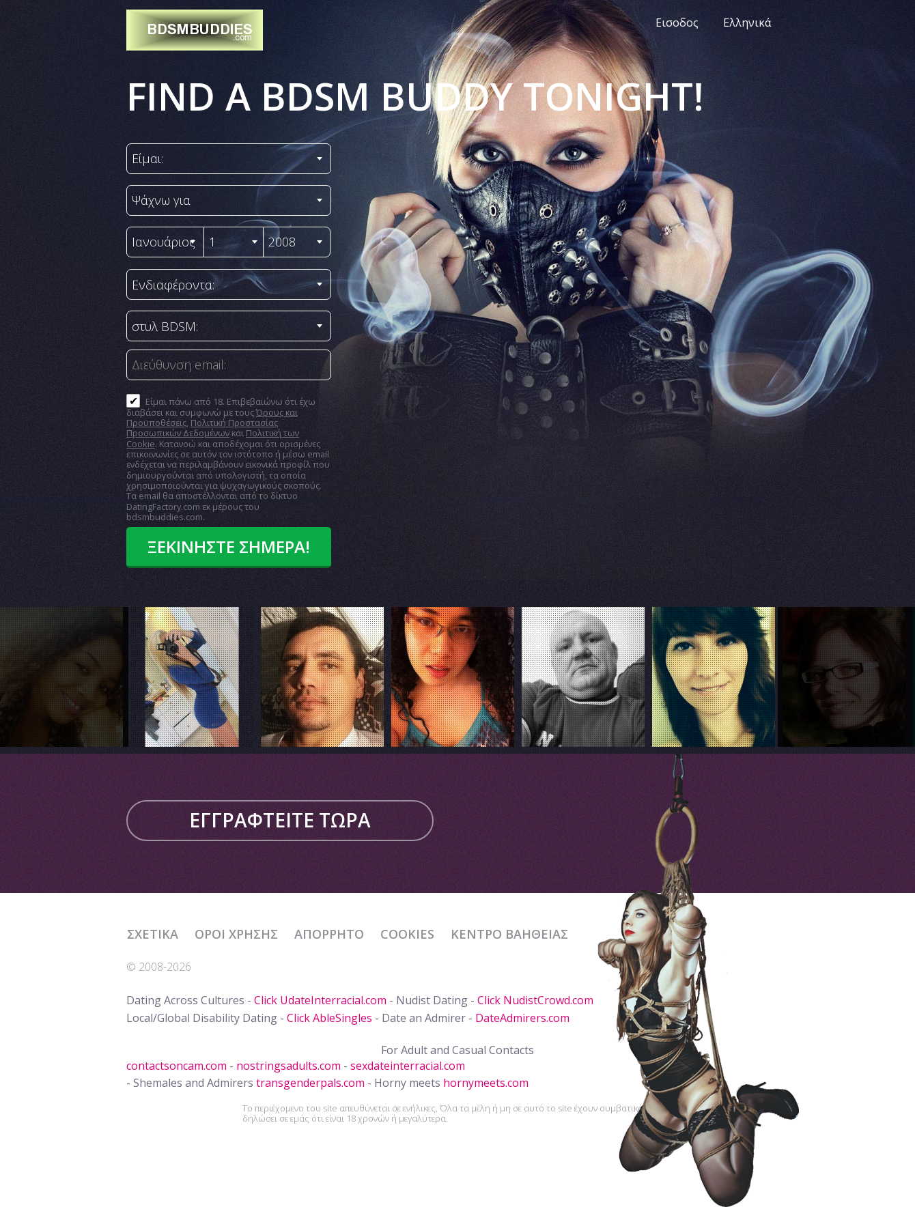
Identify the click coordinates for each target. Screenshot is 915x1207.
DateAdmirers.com (522, 1017)
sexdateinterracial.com (407, 1065)
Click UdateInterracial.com (320, 1000)
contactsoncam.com (176, 1065)
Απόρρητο (329, 934)
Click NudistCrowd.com (535, 1000)
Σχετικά (152, 934)
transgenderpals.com (310, 1082)
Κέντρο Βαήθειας (509, 934)
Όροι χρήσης (236, 934)
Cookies (407, 934)
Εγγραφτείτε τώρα (280, 820)
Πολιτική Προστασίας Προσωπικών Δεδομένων (202, 427)
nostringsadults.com (288, 1065)
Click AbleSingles (329, 1017)
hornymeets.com (486, 1082)
